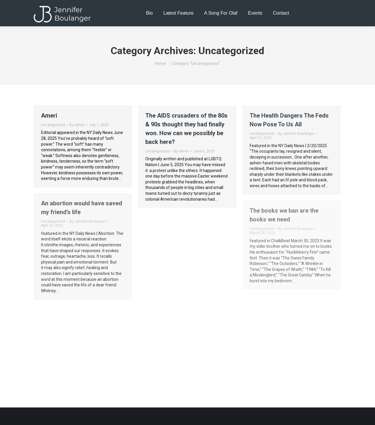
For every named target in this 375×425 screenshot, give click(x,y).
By (77, 125)
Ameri (49, 115)
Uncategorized (53, 125)
